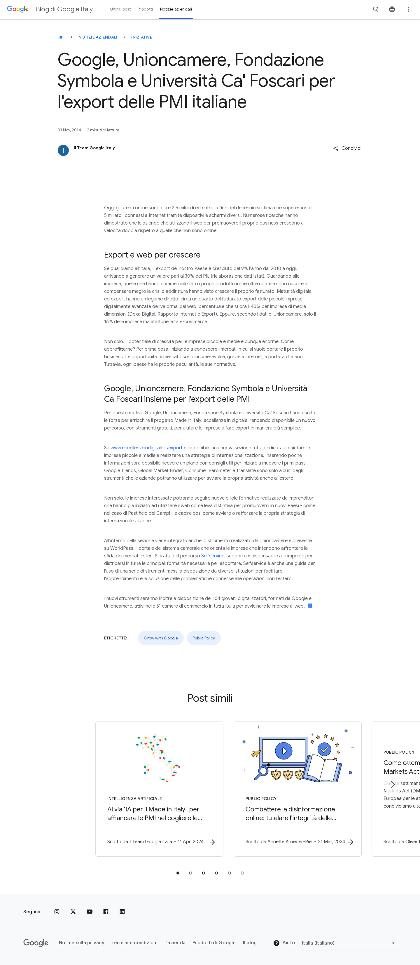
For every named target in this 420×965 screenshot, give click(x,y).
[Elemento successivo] (392, 785)
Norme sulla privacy (81, 943)
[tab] (178, 873)
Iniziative (141, 37)
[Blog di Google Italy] (61, 37)
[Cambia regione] (349, 943)
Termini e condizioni (134, 943)
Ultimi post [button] (120, 9)
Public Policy (204, 638)
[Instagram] (57, 912)
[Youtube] (90, 912)
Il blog (250, 943)
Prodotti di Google (214, 943)
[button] (347, 148)
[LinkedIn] (122, 912)
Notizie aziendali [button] (176, 9)
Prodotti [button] (145, 9)
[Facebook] (106, 912)
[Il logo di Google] (35, 943)
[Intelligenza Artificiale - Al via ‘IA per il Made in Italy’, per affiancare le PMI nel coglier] (133, 789)
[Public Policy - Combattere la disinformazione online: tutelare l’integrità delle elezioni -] (286, 789)
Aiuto (284, 943)
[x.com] (73, 912)
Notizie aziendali (97, 37)
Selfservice (212, 556)
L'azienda (175, 943)
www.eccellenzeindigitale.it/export (147, 448)
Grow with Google (161, 638)
